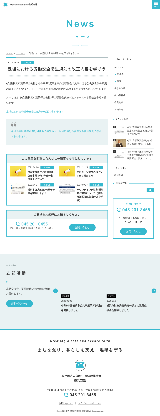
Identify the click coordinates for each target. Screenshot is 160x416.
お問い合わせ (66, 403)
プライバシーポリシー (89, 403)
